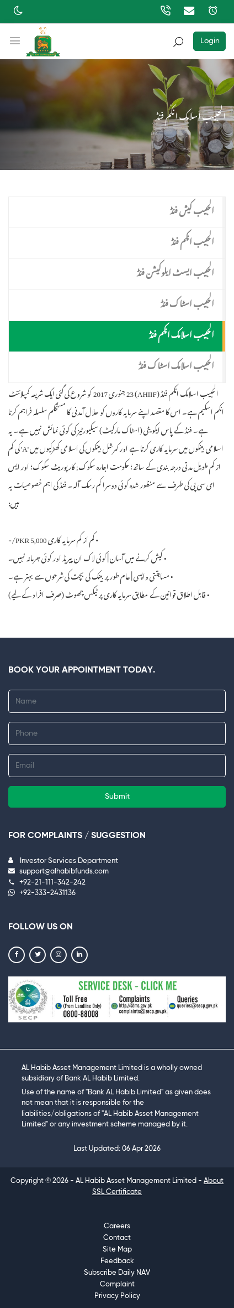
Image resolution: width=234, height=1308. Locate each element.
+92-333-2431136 (42, 893)
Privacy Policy (117, 1296)
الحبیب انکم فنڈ (192, 239)
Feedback (117, 1261)
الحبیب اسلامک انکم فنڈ (181, 332)
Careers (117, 1226)
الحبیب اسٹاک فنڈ (187, 301)
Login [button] (210, 41)
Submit (117, 796)
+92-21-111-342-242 (47, 882)
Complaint (117, 1284)
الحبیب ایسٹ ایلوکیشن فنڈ (175, 270)
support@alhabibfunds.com (58, 871)
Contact (117, 1238)
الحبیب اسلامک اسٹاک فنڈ (176, 363)
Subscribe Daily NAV (117, 1272)
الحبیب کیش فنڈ (192, 208)
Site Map (117, 1249)
